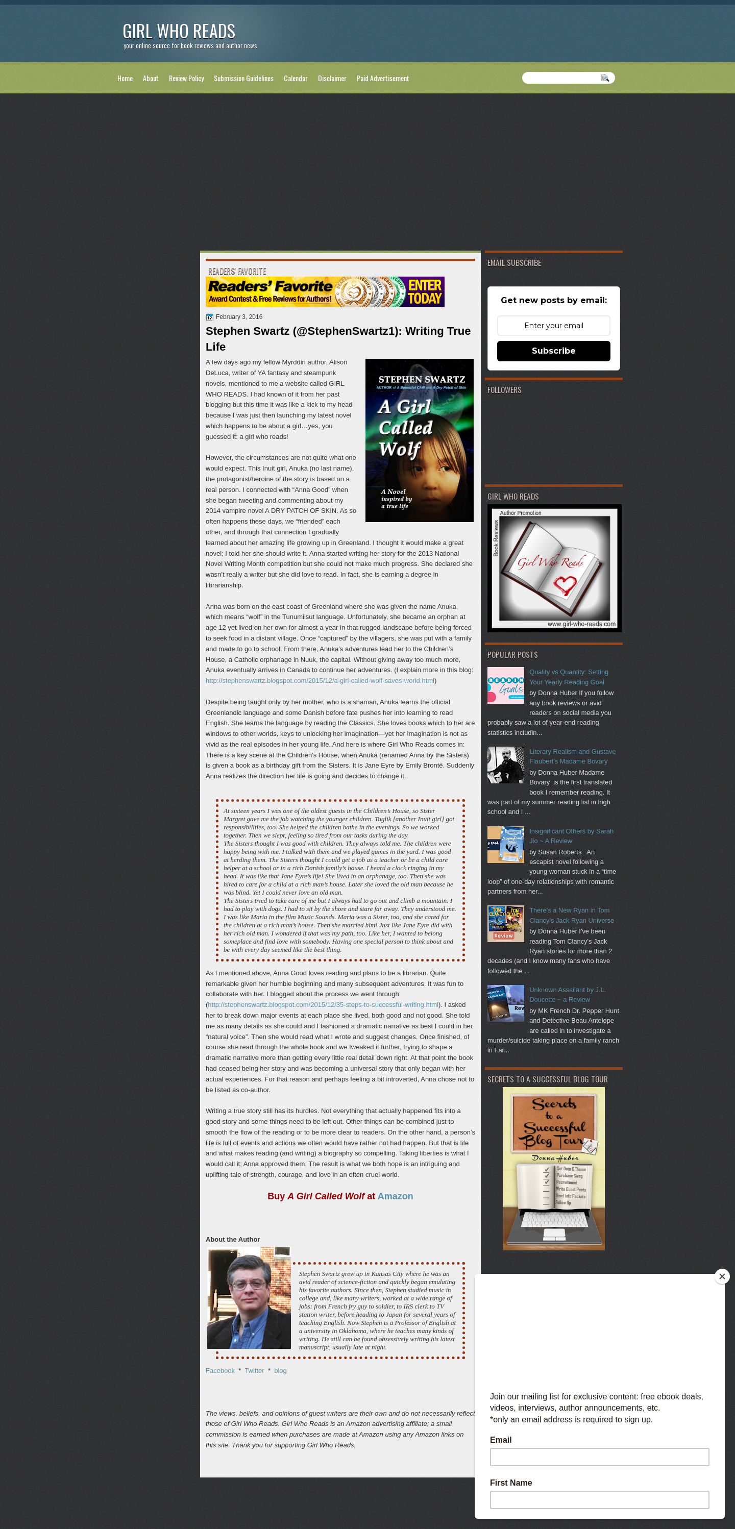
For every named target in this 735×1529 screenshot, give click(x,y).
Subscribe (554, 351)
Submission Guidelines (244, 77)
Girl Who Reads (178, 30)
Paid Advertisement (383, 77)
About (151, 77)
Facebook (220, 1370)
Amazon (395, 1196)
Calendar (296, 77)
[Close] (722, 1276)
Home (125, 77)
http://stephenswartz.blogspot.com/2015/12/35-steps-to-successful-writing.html (323, 1004)
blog (280, 1370)
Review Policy (186, 77)
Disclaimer (332, 77)
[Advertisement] (367, 174)
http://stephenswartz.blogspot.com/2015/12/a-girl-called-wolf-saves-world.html (320, 680)
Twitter (254, 1370)
